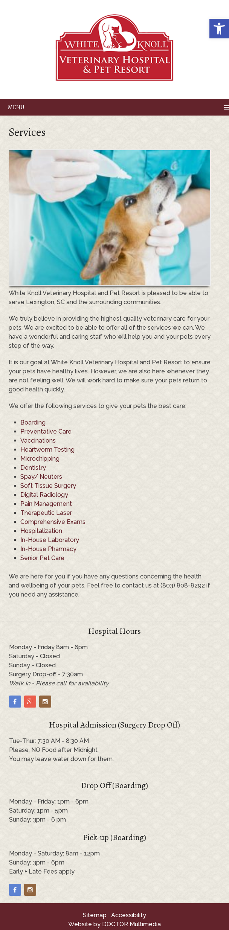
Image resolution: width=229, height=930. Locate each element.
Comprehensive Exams (52, 521)
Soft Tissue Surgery (48, 485)
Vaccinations (38, 440)
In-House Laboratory (49, 539)
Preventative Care (46, 431)
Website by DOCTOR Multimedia (114, 924)
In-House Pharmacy (48, 549)
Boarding (33, 422)
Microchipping (40, 458)
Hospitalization (41, 530)
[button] (219, 28)
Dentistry (33, 467)
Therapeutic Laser (46, 512)
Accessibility (128, 915)
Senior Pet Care (42, 558)
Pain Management (46, 503)
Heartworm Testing (47, 449)
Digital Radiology (44, 494)
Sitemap (95, 915)
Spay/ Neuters (41, 476)
